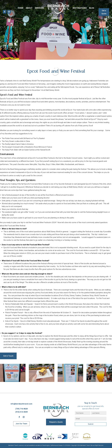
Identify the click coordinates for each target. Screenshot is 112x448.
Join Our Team (21, 424)
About (29, 8)
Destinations (80, 8)
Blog (91, 8)
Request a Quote (56, 422)
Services (39, 8)
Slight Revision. (99, 445)
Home (20, 8)
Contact (56, 18)
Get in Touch (8, 356)
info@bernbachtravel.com (21, 404)
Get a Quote (104, 12)
